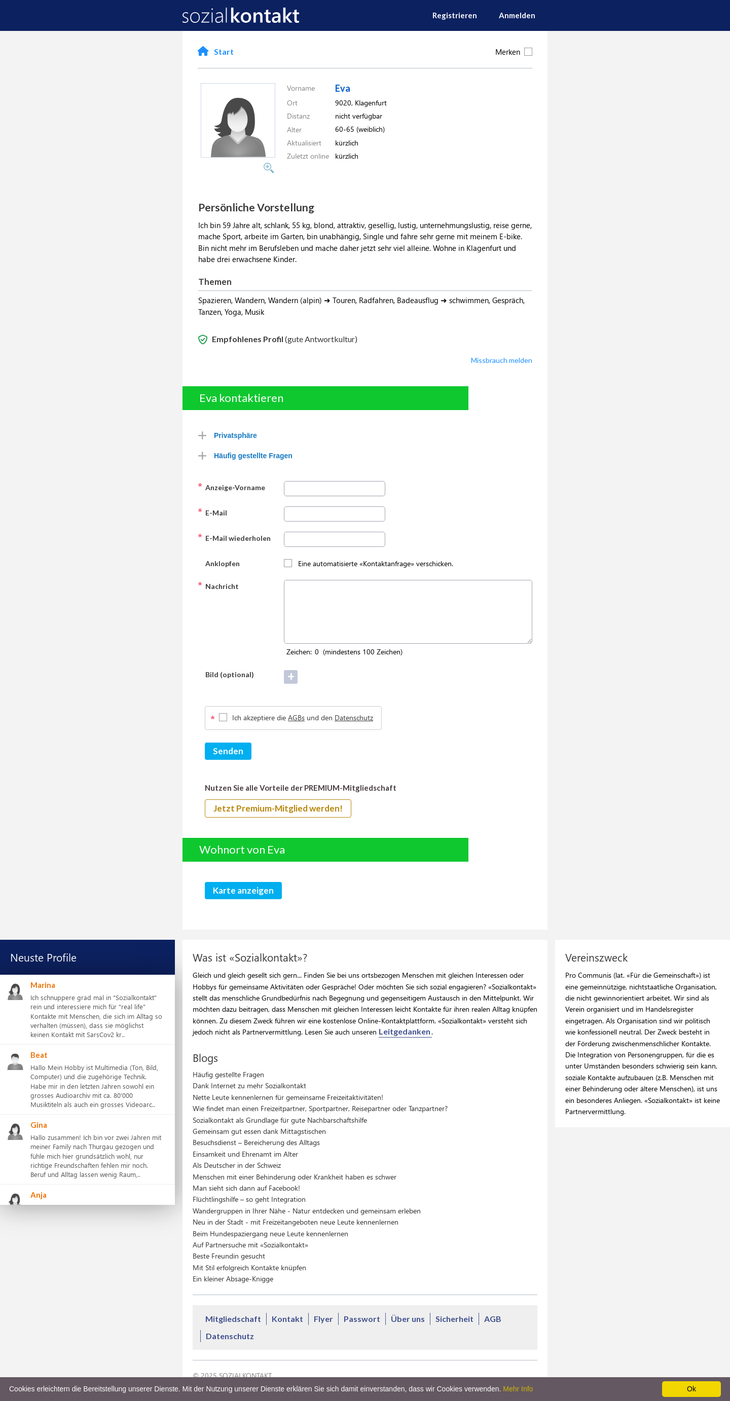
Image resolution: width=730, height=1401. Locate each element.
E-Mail (212, 512)
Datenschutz (354, 717)
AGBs (296, 717)
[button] (238, 155)
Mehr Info (518, 1389)
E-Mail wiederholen (234, 537)
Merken (513, 52)
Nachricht (218, 585)
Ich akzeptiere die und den (302, 717)
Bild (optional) (226, 673)
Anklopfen (219, 562)
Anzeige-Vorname (231, 486)
